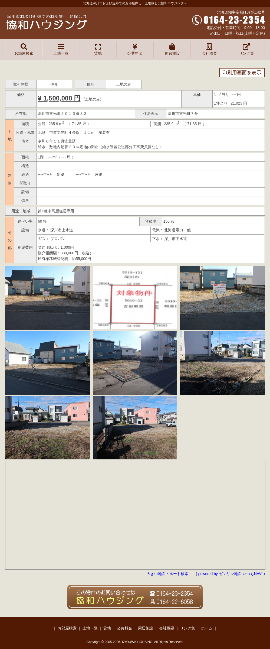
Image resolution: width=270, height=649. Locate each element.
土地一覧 (60, 49)
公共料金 (135, 49)
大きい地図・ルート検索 (167, 574)
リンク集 (246, 49)
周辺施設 (172, 49)
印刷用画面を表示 (241, 72)
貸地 (98, 49)
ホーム (206, 628)
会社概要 (209, 49)
